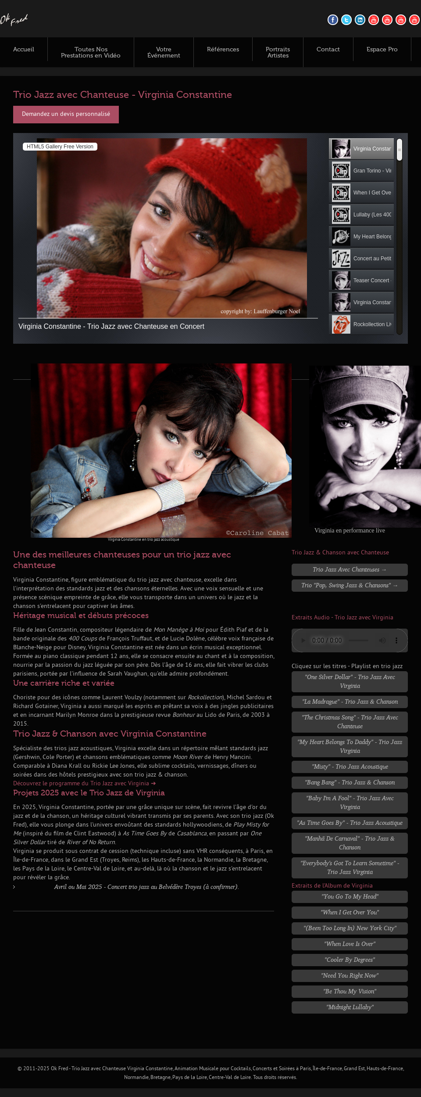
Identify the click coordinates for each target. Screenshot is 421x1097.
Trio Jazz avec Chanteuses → (350, 569)
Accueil (23, 49)
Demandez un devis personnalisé (66, 114)
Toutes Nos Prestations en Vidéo (91, 52)
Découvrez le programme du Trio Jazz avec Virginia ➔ (84, 784)
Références (223, 49)
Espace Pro (382, 49)
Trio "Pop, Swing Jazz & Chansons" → (350, 585)
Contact (328, 49)
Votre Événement (163, 52)
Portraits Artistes (278, 52)
